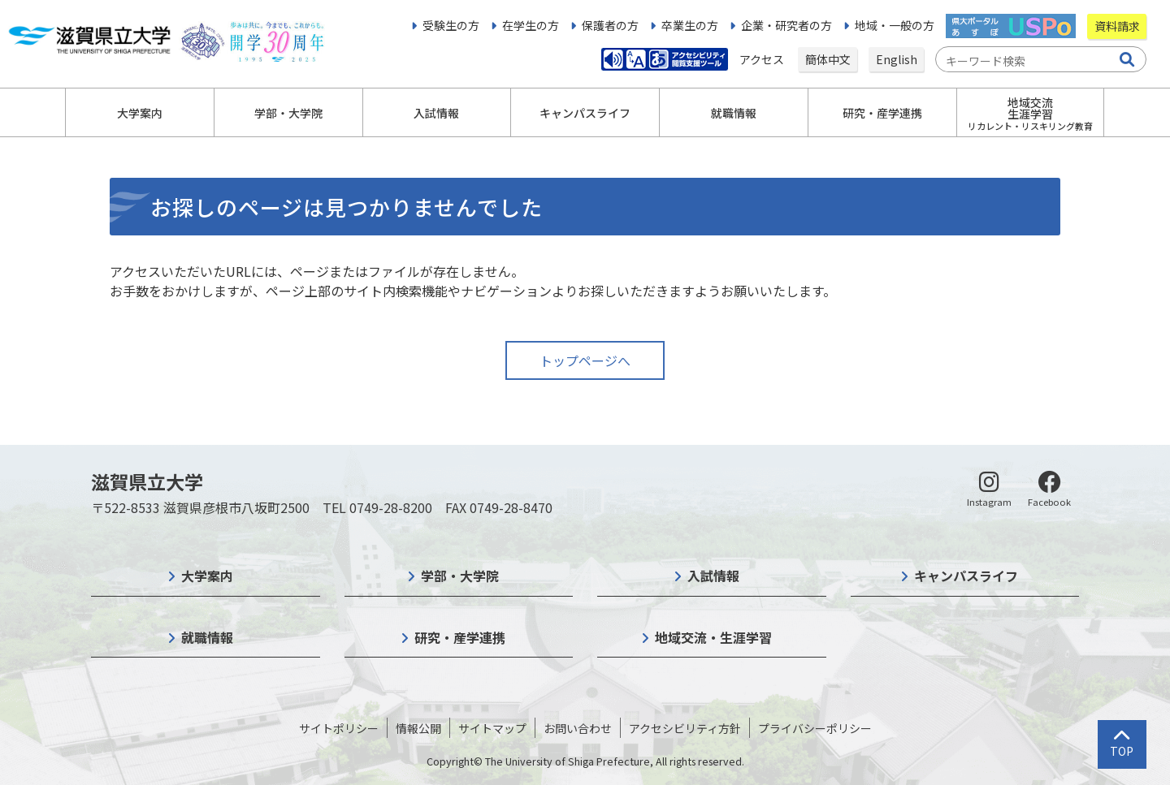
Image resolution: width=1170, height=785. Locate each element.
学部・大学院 (460, 575)
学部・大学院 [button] (288, 113)
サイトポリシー (339, 728)
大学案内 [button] (139, 113)
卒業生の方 (689, 25)
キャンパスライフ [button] (585, 113)
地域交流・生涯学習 (713, 637)
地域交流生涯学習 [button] (1030, 113)
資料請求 (1117, 26)
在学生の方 (530, 25)
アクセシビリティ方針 (685, 728)
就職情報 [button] (733, 113)
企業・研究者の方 (786, 25)
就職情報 (207, 637)
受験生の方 (450, 25)
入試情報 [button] (436, 113)
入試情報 (713, 575)
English (896, 59)
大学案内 (207, 575)
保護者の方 (610, 25)
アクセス (762, 59)
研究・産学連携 (459, 637)
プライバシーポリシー (815, 728)
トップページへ (585, 360)
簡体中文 (828, 59)
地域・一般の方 (894, 25)
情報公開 (418, 728)
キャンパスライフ (966, 575)
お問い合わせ (578, 728)
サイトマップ (492, 728)
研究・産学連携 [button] (882, 113)
